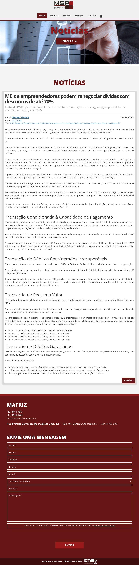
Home (42, 15)
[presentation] (29, 536)
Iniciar (69, 41)
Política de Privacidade (104, 525)
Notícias (67, 15)
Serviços (79, 15)
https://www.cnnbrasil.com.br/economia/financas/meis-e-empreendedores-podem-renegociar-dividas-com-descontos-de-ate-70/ (65, 123)
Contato (91, 15)
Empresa (53, 15)
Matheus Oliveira (20, 117)
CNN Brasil (17, 120)
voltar (129, 380)
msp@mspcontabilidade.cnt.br (22, 418)
